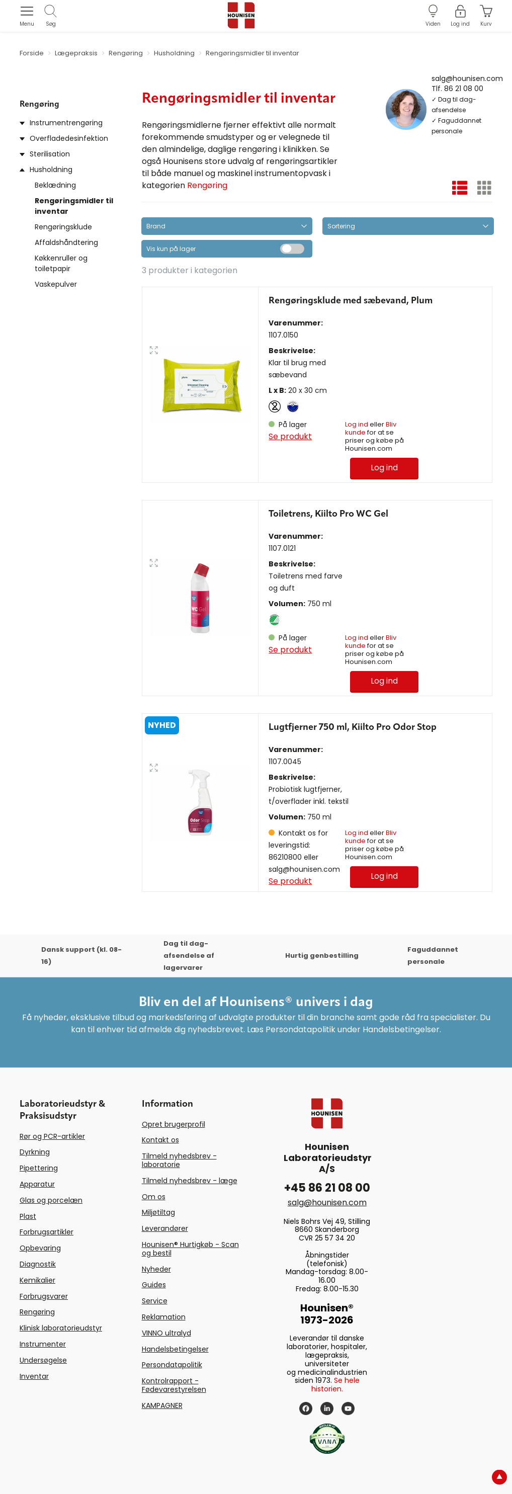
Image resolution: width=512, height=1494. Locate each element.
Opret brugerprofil (173, 1124)
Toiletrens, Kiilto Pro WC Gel (328, 514)
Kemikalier (37, 1280)
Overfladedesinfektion (69, 138)
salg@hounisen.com (467, 78)
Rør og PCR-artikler (52, 1136)
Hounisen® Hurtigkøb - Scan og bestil (190, 1248)
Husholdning (51, 169)
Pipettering (39, 1168)
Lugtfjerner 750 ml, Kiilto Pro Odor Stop (353, 727)
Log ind (356, 424)
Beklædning (55, 185)
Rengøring (207, 185)
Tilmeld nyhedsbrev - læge (189, 1181)
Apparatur (37, 1184)
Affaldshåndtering (66, 242)
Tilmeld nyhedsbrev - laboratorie (179, 1160)
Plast (28, 1216)
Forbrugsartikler (46, 1232)
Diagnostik (38, 1264)
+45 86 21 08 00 (327, 1188)
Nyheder (156, 1269)
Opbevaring (40, 1248)
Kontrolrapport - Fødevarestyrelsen (174, 1385)
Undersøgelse (43, 1360)
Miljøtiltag (158, 1212)
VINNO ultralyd (166, 1333)
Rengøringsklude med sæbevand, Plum (351, 300)
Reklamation (164, 1317)
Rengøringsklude (63, 227)
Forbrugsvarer (44, 1296)
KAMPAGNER (162, 1405)
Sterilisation (50, 154)
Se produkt (290, 436)
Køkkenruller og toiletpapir (61, 263)
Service (154, 1301)
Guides (154, 1285)
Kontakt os (160, 1140)
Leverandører (165, 1228)
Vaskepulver (56, 284)
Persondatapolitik (172, 1365)
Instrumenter (43, 1344)
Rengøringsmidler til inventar (74, 206)
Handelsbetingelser (175, 1349)
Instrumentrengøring (66, 123)
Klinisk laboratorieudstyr (61, 1328)
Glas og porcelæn (51, 1200)
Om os (153, 1197)
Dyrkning (35, 1152)
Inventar (34, 1376)
